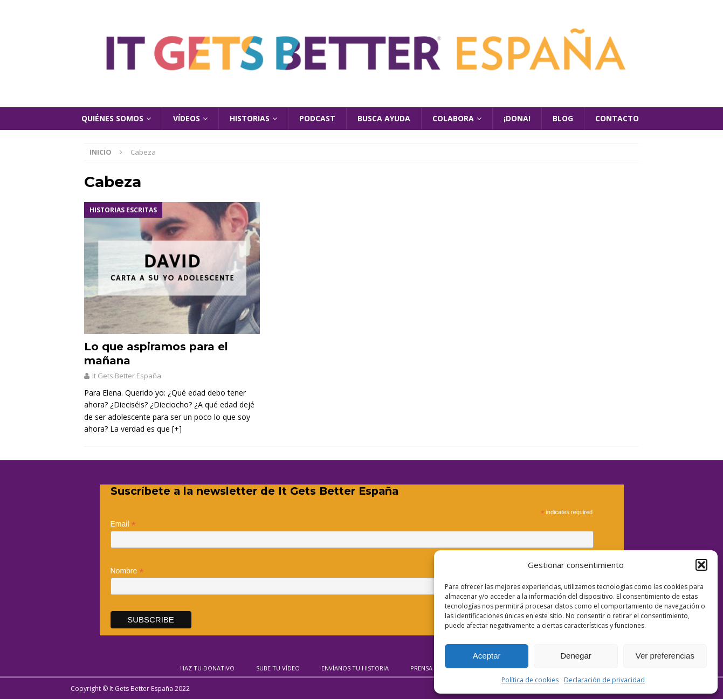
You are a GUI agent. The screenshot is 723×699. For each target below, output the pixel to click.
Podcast (317, 118)
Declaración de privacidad (604, 679)
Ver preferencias (665, 655)
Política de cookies (530, 679)
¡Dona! (517, 118)
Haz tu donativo (207, 668)
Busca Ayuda (383, 118)
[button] (701, 564)
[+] (177, 429)
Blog (563, 118)
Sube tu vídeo (278, 668)
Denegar (575, 655)
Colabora (453, 118)
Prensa (421, 668)
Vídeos (186, 118)
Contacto (617, 118)
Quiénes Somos (112, 118)
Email (123, 524)
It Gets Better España (126, 375)
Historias (250, 118)
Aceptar (487, 655)
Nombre (127, 571)
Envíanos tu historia (355, 668)
